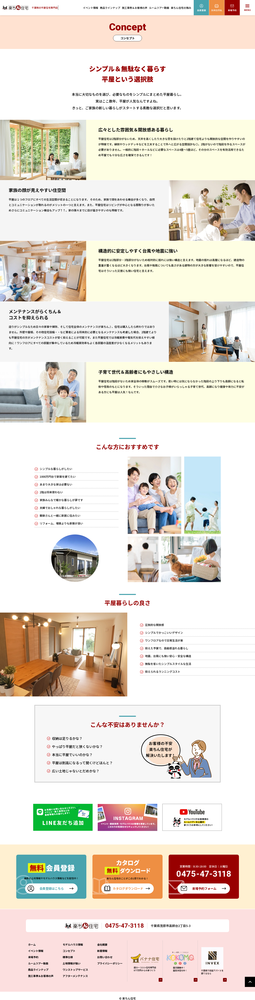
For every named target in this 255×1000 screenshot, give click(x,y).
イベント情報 (90, 7)
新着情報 (102, 946)
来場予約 (33, 952)
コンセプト (69, 946)
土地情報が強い (71, 958)
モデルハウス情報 (73, 940)
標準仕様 (68, 952)
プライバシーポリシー (110, 958)
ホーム (32, 940)
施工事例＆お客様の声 (134, 7)
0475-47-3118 (126, 921)
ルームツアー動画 (159, 7)
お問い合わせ (104, 952)
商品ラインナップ (110, 7)
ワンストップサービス (75, 965)
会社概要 (102, 940)
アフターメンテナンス (75, 971)
